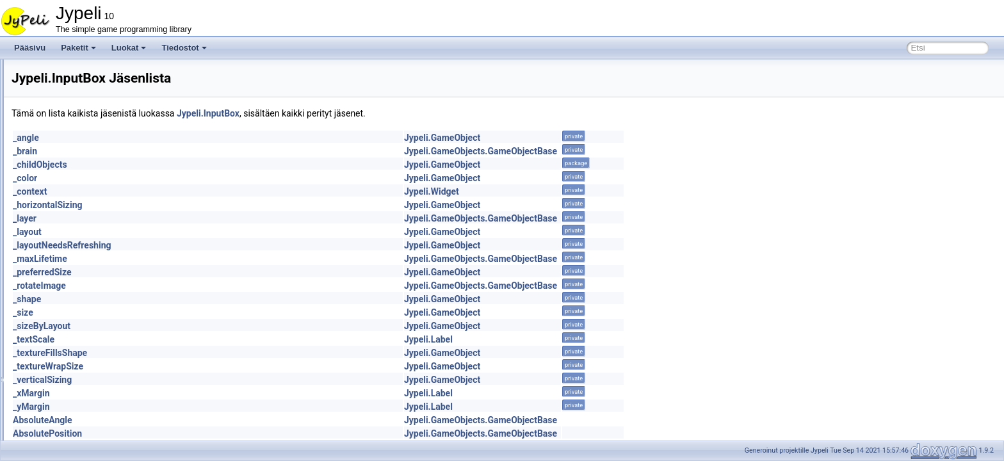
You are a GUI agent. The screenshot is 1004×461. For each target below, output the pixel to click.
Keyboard (69, 354)
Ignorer (65, 171)
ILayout (65, 185)
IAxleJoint (69, 129)
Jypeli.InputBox (368, 113)
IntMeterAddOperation (90, 298)
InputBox (68, 256)
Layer (62, 396)
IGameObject (75, 143)
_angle (186, 138)
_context (190, 191)
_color (185, 178)
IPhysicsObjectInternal (91, 326)
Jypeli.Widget (591, 191)
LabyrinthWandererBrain (94, 382)
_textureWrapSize (208, 366)
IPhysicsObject (78, 312)
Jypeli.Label (588, 339)
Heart (62, 87)
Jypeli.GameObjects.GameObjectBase (640, 151)
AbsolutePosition (207, 433)
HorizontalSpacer (82, 115)
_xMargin (191, 393)
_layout (187, 232)
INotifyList (69, 242)
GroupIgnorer (75, 73)
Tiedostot (183, 48)
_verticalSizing (202, 380)
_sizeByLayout (202, 326)
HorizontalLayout (81, 101)
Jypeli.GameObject (602, 138)
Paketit (78, 48)
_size (183, 312)
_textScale (194, 339)
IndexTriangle (76, 227)
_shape (187, 299)
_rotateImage (199, 285)
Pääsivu (29, 48)
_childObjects (200, 164)
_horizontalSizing (208, 205)
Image (63, 199)
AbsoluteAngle (202, 420)
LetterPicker (73, 411)
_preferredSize (202, 272)
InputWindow (75, 270)
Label (62, 368)
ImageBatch (73, 213)
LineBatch (69, 439)
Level (62, 425)
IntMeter (67, 284)
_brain (185, 151)
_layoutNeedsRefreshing (222, 245)
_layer (185, 218)
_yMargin (191, 406)
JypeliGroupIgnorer (85, 340)
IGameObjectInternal (88, 157)
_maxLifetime (200, 259)
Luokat (129, 48)
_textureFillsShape (210, 353)
